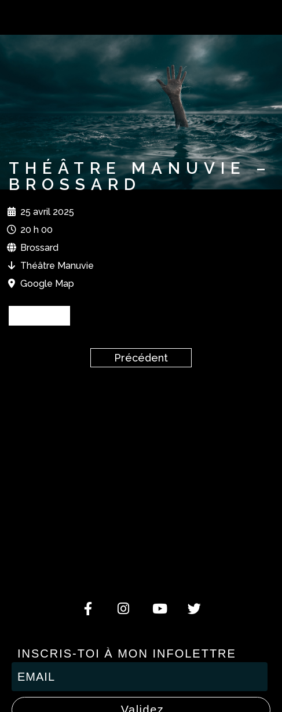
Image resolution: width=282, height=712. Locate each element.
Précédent (141, 358)
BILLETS (39, 315)
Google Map (47, 283)
